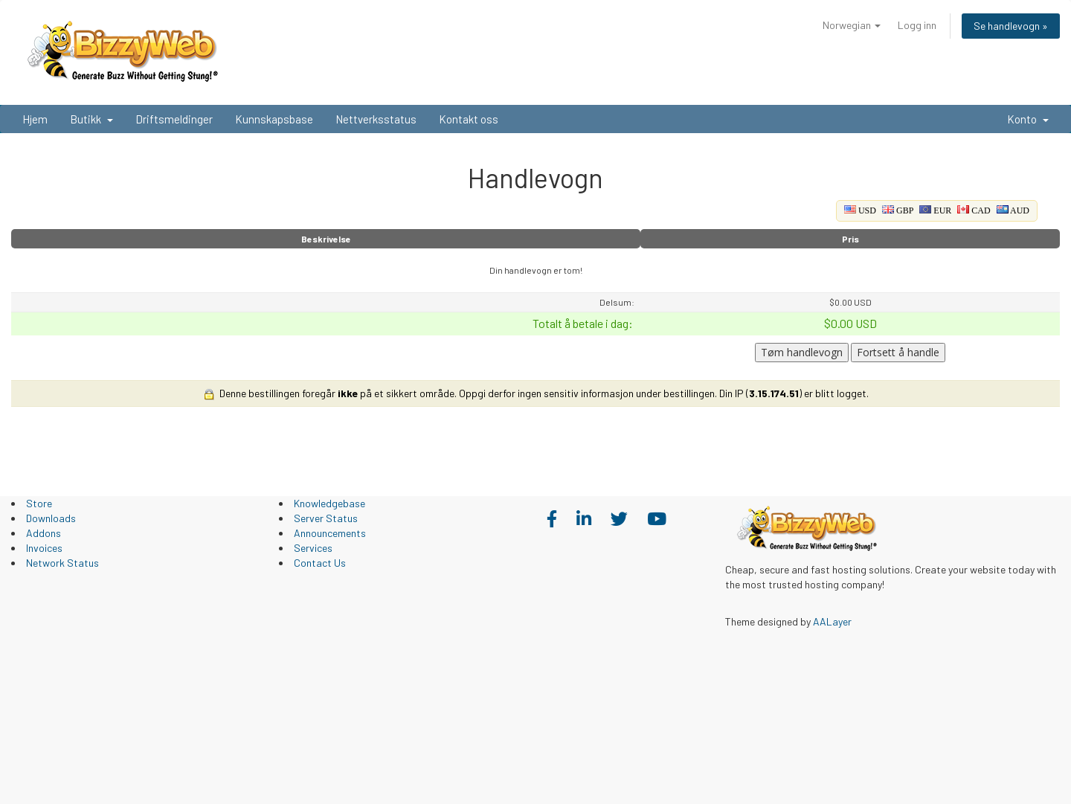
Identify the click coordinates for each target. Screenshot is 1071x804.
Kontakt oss (468, 119)
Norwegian (852, 25)
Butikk (91, 119)
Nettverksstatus (375, 119)
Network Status (62, 562)
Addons (43, 533)
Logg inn (917, 25)
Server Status (326, 518)
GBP (897, 210)
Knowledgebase (329, 503)
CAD (973, 210)
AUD (1013, 210)
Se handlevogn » (1011, 25)
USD (860, 210)
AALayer (832, 621)
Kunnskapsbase (274, 119)
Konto (1028, 119)
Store (39, 503)
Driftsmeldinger (174, 119)
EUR (935, 210)
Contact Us (320, 562)
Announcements (330, 533)
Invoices (44, 547)
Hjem (35, 119)
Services (313, 547)
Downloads (51, 518)
